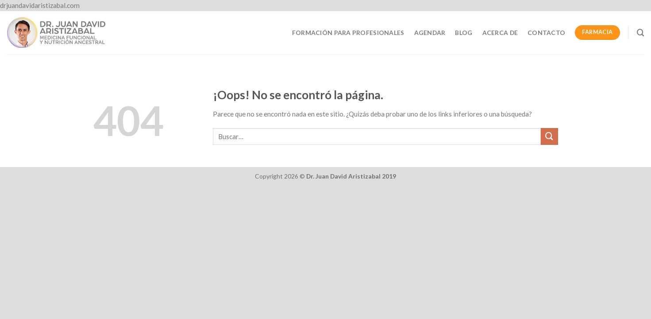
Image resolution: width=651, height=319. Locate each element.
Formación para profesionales (348, 32)
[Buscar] (640, 33)
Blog (463, 32)
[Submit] (549, 136)
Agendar (430, 32)
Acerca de (500, 32)
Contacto (546, 32)
